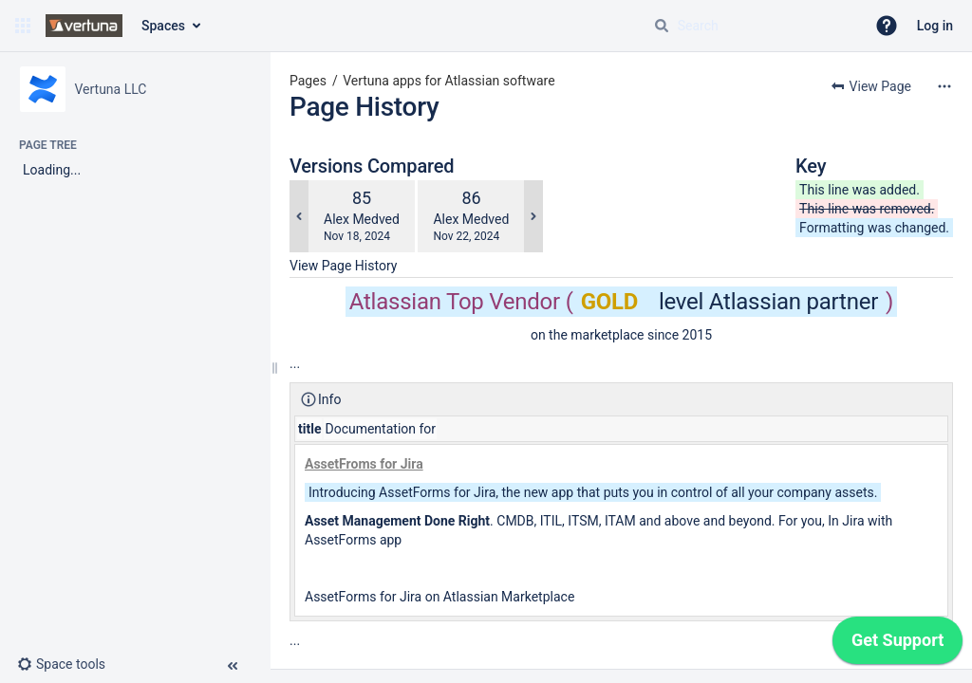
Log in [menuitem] (935, 25)
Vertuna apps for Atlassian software (448, 80)
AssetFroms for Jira (364, 463)
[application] (897, 645)
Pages (308, 80)
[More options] (944, 86)
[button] (22, 26)
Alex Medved (362, 219)
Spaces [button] (163, 25)
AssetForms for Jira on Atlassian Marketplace (439, 596)
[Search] (661, 25)
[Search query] (751, 25)
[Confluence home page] (84, 25)
